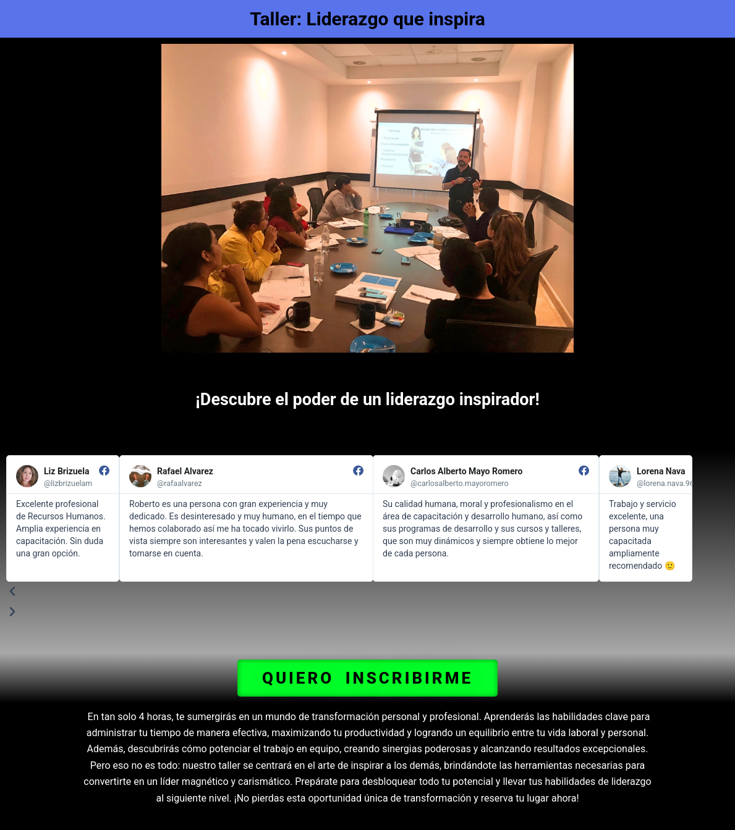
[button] (367, 678)
